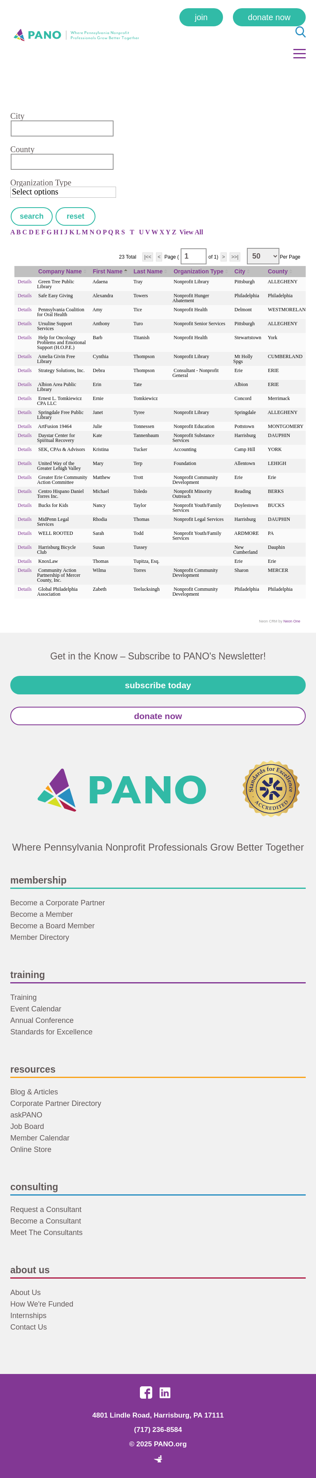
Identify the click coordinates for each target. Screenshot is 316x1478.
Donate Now (269, 17)
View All (191, 232)
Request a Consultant (45, 1209)
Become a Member (41, 914)
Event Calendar (35, 1009)
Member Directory (39, 937)
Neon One (291, 621)
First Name (107, 271)
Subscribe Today (158, 685)
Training (23, 997)
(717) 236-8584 (158, 1430)
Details (25, 281)
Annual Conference (42, 1020)
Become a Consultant (45, 1221)
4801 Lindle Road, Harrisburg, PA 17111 (157, 1415)
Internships (28, 1315)
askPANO (26, 1115)
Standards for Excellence (51, 1032)
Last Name (148, 271)
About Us (25, 1292)
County (22, 149)
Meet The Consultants (46, 1232)
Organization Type (40, 182)
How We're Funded (41, 1304)
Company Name (60, 271)
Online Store (30, 1149)
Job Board (27, 1126)
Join (201, 17)
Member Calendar (40, 1138)
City (17, 116)
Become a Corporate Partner (57, 903)
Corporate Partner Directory (55, 1103)
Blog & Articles (34, 1092)
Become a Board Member (52, 926)
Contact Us (28, 1327)
